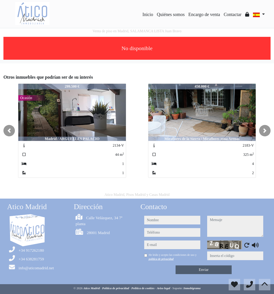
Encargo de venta (204, 14)
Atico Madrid (91, 288)
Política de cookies (143, 288)
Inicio (147, 14)
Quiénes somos (171, 14)
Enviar (204, 270)
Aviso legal (164, 288)
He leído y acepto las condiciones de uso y (173, 257)
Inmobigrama (192, 288)
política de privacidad (161, 259)
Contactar (232, 14)
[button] (9, 130)
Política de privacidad (116, 288)
